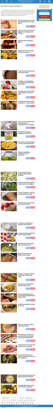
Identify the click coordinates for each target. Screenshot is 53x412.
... (18, 398)
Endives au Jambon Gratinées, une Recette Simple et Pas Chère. (26, 275)
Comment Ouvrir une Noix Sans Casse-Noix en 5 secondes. (26, 345)
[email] (44, 13)
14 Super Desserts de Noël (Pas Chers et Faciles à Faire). (26, 234)
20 (2, 402)
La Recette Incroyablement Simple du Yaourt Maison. (25, 223)
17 (29, 400)
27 (18, 402)
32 (30, 402)
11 (15, 400)
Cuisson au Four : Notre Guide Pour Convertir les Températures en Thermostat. (26, 123)
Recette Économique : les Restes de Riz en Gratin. (25, 254)
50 (20, 398)
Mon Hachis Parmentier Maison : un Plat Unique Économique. (26, 142)
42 (21, 404)
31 (28, 402)
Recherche (11, 2)
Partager (28, 26)
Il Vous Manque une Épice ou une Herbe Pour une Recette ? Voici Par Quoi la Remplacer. (26, 336)
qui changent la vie (44, 7)
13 (20, 400)
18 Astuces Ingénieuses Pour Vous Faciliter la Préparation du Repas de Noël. (26, 295)
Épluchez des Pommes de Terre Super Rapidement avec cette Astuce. (26, 21)
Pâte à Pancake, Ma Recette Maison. (25, 41)
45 (28, 404)
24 (11, 402)
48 (2, 407)
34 (2, 404)
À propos (49, 2)
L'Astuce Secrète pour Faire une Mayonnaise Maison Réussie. (26, 375)
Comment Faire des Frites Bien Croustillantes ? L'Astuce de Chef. (26, 92)
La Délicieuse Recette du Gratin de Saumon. (26, 305)
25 (14, 402)
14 (22, 400)
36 (7, 404)
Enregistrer (32, 26)
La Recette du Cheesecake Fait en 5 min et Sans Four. (26, 203)
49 (4, 407)
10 (13, 400)
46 (30, 404)
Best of (7, 2)
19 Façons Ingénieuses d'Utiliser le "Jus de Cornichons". (24, 153)
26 (16, 402)
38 (11, 404)
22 (7, 402)
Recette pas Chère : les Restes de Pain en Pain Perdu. (26, 51)
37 (9, 404)
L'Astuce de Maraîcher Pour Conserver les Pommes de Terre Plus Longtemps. (26, 356)
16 (27, 400)
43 (23, 404)
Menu (2, 2)
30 (25, 402)
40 (16, 404)
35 (4, 404)
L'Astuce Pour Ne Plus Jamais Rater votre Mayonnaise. (26, 244)
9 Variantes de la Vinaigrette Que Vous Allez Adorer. (25, 284)
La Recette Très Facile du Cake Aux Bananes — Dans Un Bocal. (26, 102)
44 (25, 404)
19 (34, 400)
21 (4, 402)
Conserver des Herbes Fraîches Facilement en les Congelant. (26, 183)
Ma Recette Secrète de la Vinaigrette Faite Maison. (25, 132)
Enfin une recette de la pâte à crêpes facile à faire (26, 325)
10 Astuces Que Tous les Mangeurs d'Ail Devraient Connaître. (25, 174)
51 (22, 398)
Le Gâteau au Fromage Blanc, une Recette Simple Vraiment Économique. (26, 82)
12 (17, 400)
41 (18, 404)
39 (14, 404)
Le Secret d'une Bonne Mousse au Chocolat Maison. (26, 71)
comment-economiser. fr (26, 1)
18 (31, 400)
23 (9, 402)
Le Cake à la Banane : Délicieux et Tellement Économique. (26, 193)
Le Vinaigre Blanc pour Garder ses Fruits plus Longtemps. (26, 386)
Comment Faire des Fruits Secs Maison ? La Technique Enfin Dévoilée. (26, 32)
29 (23, 402)
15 (24, 400)
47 (32, 404)
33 (32, 402)
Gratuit (40, 2)
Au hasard (44, 2)
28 (21, 402)
